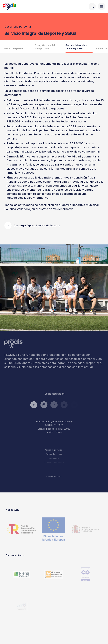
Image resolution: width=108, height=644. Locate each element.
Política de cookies (54, 454)
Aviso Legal (54, 458)
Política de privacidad (54, 450)
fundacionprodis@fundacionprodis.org (54, 421)
